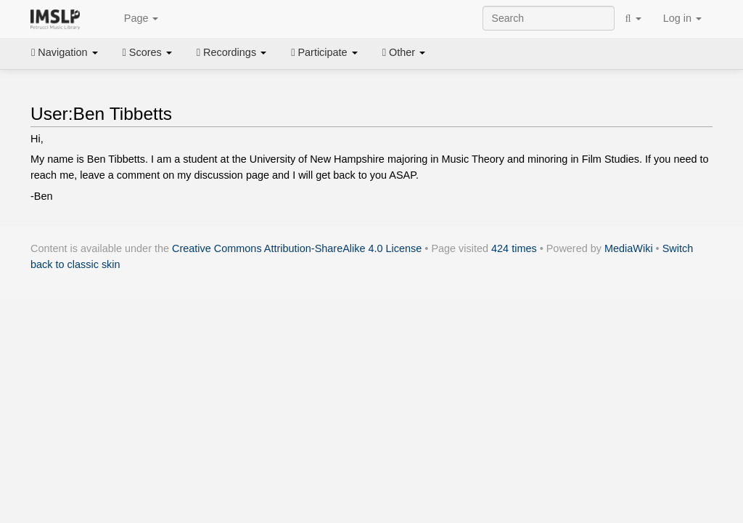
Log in (682, 18)
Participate (324, 52)
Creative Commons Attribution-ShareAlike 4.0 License (297, 248)
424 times (514, 248)
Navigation (64, 52)
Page (133, 18)
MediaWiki (628, 248)
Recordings (231, 52)
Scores (147, 52)
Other (403, 52)
